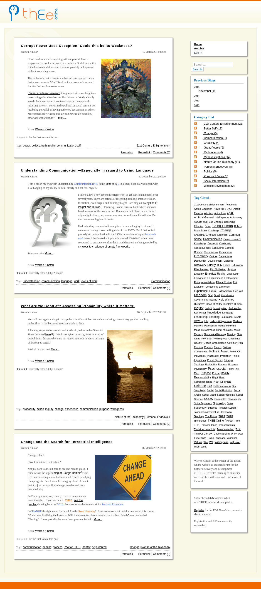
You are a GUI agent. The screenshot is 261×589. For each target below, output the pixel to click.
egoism (231, 269)
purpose (104, 409)
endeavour (233, 273)
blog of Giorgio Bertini (67, 473)
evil (235, 282)
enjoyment (200, 278)
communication (66, 145)
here (48, 334)
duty (219, 265)
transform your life (204, 429)
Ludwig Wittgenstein (221, 321)
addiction (207, 208)
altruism (208, 213)
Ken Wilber (200, 312)
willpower (235, 442)
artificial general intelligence (211, 217)
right (215, 377)
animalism (220, 213)
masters (198, 325)
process (57, 547)
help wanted (99, 547)
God (210, 295)
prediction (225, 355)
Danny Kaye (225, 256)
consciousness (202, 247)
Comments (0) (161, 152)
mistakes (228, 330)
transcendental (227, 425)
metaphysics (208, 330)
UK (210, 433)
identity (86, 547)
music (237, 330)
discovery (200, 265)
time (237, 420)
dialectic (228, 260)
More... (62, 117)
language (66, 281)
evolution (199, 286)
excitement (211, 286)
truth (44, 145)
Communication (160, 281)
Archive (199, 48)
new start (206, 338)
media (221, 325)
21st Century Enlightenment (153, 145)
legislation (227, 317)
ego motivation (218, 269)
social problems (226, 394)
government (200, 299)
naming (47, 547)
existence (224, 286)
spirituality (219, 403)
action (40, 409)
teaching (199, 416)
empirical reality (215, 273)
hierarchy (199, 304)
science (200, 386)
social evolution (223, 390)
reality (51, 145)
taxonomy (111, 183)
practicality (213, 355)
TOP (196, 425)
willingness (117, 409)
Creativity (211, 142)
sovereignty (234, 399)
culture (213, 256)
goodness (227, 295)
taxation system (227, 407)
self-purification (222, 386)
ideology (228, 304)
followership (225, 291)
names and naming (215, 334)
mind (219, 330)
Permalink (127, 152)
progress (233, 364)
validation (232, 438)
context (198, 252)
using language (217, 438)
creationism (225, 252)
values (198, 442)
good (217, 295)
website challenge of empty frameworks (106, 246)
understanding (31, 281)
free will (238, 291)
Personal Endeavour (157, 417)
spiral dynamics (203, 403)
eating (227, 265)
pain (240, 342)
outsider (231, 342)
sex (234, 386)
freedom (200, 295)
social (210, 390)
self (78, 145)
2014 (196, 95)
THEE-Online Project (220, 420)
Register (199, 510)
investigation (220, 308)
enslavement (231, 278)
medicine (231, 325)
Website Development (219, 185)
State (230, 403)
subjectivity (200, 407)
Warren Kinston (44, 129)
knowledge (214, 312)
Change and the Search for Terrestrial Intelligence (67, 442)
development (215, 260)
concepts (212, 243)
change (59, 409)
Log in (198, 52)
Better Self (213, 128)
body (197, 230)
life (206, 321)
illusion (238, 304)
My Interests (213, 152)
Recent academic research (44, 93)
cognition (222, 234)
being (208, 226)
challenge (213, 230)
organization (219, 342)
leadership (200, 317)
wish (196, 446)
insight (208, 308)
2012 (196, 105)
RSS (211, 498)
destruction (200, 260)
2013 (196, 100)
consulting (218, 247)
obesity (198, 342)
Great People (214, 147)
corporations (211, 252)
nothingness (220, 338)
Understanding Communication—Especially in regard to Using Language (87, 170)
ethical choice (224, 282)
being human (222, 226)
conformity (225, 243)
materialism (210, 325)
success (212, 407)
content (229, 247)
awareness (200, 221)
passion (198, 347)
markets (237, 321)
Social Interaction (216, 181)
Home (198, 44)
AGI (229, 208)
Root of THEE (72, 547)
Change (134, 547)
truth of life (201, 433)
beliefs (237, 226)
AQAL (230, 213)
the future (211, 416)
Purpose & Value (216, 176)
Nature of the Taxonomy (129, 417)
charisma (199, 234)
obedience (234, 338)
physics (208, 347)
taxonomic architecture (206, 412)
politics (36, 145)
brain (204, 230)
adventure (220, 208)
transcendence (208, 425)
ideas (209, 304)
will (211, 442)
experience (71, 409)
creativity (201, 256)
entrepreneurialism (204, 282)
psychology (200, 368)
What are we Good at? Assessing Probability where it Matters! (78, 306)
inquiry (49, 409)
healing (213, 299)
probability (29, 409)
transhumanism (225, 429)
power (26, 145)
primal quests (215, 360)
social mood (209, 394)
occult (207, 342)
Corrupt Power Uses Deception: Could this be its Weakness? (76, 46)
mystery (198, 334)
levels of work (89, 281)
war (206, 442)
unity (234, 433)
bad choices (216, 221)
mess (197, 330)
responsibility (202, 377)
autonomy (236, 217)
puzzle (215, 373)
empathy (199, 273)
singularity (199, 390)
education (237, 265)
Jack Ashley (235, 308)
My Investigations (217, 157)
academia (231, 204)
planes (218, 347)
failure (213, 291)
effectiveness (201, 269)
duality (211, 265)
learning (214, 317)
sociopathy (220, 399)
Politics (210, 171)
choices (211, 234)
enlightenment (215, 278)
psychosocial (217, 368)
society (208, 399)
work (76, 281)
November (205, 91)
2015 (219, 89)
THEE (222, 416)
